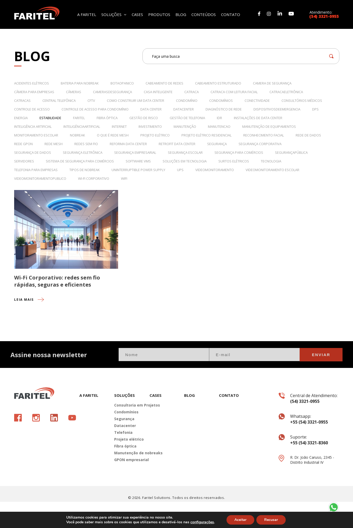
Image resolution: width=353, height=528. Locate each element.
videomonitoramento (214, 169)
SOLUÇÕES (113, 14)
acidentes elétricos (31, 83)
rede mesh (54, 143)
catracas (22, 100)
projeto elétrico (155, 135)
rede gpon (23, 143)
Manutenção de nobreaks (128, 466)
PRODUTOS (159, 14)
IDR (219, 117)
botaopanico (122, 83)
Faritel (79, 117)
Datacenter (125, 439)
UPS (180, 169)
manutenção (185, 126)
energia (21, 117)
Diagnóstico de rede (224, 109)
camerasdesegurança (112, 91)
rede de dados (308, 135)
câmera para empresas (34, 91)
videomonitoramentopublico (40, 178)
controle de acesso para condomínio (95, 109)
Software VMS (138, 161)
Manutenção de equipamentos (269, 126)
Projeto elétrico (128, 452)
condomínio (186, 100)
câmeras (73, 91)
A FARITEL (86, 14)
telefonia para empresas (36, 169)
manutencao (219, 126)
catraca (191, 91)
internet (119, 126)
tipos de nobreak (84, 169)
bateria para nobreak (80, 83)
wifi (124, 178)
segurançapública (291, 152)
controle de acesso (32, 109)
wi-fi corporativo (93, 178)
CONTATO (230, 14)
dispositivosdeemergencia (276, 109)
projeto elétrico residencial (206, 135)
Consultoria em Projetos (128, 418)
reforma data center (128, 143)
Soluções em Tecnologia (185, 161)
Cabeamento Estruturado (218, 83)
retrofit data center (177, 143)
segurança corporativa (260, 143)
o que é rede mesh (113, 135)
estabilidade (50, 117)
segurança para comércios (238, 152)
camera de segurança (272, 83)
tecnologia (271, 161)
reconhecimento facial (263, 135)
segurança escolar (185, 152)
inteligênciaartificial (81, 126)
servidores (24, 161)
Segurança (217, 143)
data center (151, 109)
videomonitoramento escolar (272, 169)
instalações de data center (258, 117)
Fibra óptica (125, 459)
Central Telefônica (59, 100)
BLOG (180, 14)
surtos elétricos (233, 161)
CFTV (91, 100)
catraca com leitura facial (234, 91)
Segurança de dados (32, 152)
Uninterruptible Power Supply (138, 169)
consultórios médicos (302, 100)
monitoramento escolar (36, 135)
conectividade (257, 100)
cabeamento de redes (164, 83)
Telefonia (123, 445)
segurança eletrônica (82, 152)
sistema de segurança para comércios (80, 161)
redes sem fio (86, 143)
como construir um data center (135, 100)
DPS (315, 109)
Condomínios (221, 100)
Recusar (271, 519)
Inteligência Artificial (33, 126)
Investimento (150, 126)
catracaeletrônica (286, 91)
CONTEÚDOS (203, 14)
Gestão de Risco (143, 117)
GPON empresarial (128, 473)
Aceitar (240, 519)
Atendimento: (324, 14)
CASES (137, 14)
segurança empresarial (135, 152)
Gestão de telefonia (187, 117)
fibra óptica (107, 117)
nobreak (77, 135)
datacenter (183, 109)
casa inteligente (158, 91)
